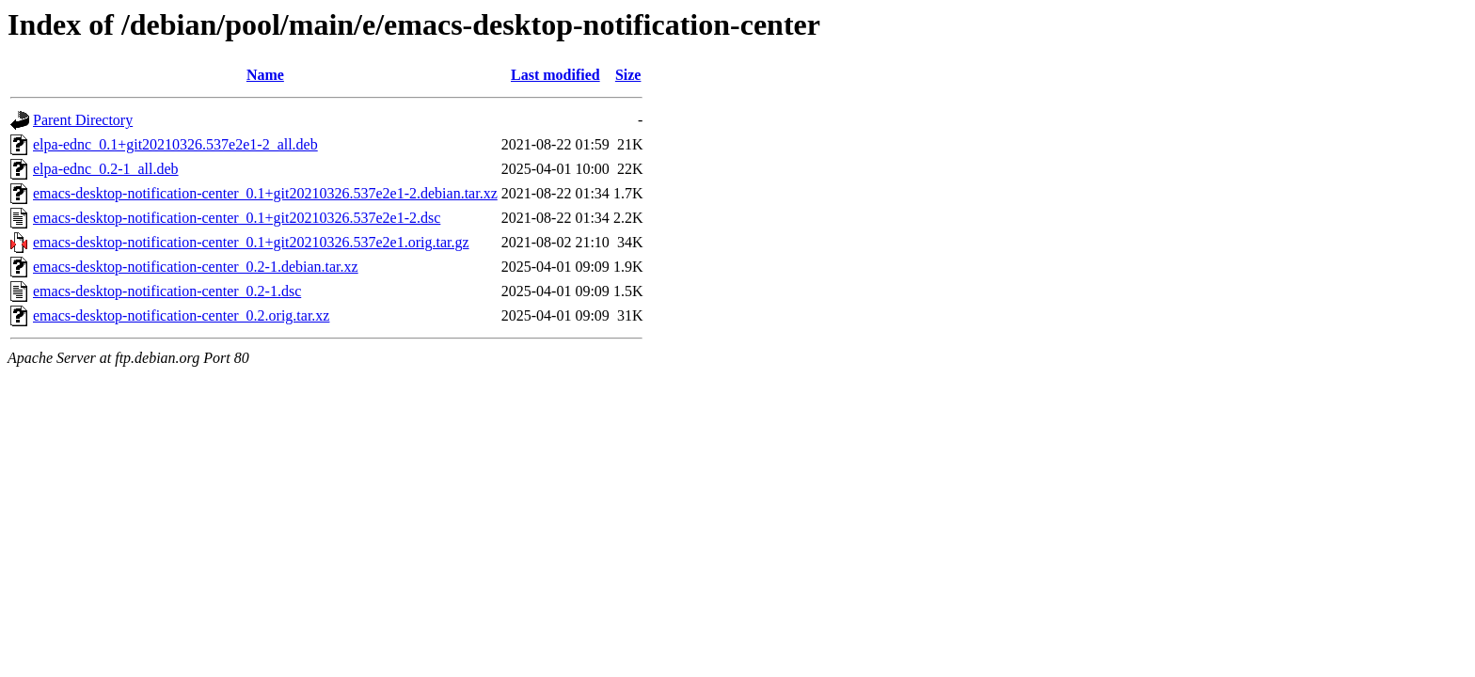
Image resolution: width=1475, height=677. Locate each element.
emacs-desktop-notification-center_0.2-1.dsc (167, 291)
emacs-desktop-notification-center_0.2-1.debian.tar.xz (195, 267)
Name (265, 75)
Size (628, 75)
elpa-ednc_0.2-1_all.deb (106, 169)
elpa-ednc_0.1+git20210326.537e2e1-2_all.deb (175, 144)
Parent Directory (83, 120)
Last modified (555, 75)
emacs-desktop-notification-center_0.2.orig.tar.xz (181, 315)
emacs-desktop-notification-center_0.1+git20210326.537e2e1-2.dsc (236, 218)
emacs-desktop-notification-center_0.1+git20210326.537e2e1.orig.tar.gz (251, 242)
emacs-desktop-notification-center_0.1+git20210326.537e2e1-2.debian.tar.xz (265, 193)
